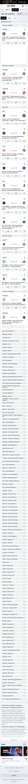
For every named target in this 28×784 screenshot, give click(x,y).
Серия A (5, 240)
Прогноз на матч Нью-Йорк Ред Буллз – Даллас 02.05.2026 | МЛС (13, 154)
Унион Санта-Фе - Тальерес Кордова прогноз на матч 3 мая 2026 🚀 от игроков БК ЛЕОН (12, 79)
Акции (17, 767)
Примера (5, 29)
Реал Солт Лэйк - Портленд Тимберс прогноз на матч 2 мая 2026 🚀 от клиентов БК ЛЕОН (12, 227)
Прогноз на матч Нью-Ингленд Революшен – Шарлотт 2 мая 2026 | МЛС (13, 119)
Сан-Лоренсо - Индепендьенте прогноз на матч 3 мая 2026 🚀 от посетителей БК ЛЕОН (14, 98)
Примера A (5, 295)
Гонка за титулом (7, 758)
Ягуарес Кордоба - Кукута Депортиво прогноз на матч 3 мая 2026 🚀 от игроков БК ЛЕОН (12, 322)
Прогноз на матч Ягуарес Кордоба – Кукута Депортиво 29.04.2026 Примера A (13, 304)
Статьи (21, 767)
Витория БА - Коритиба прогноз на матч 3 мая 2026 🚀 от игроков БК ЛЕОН (14, 283)
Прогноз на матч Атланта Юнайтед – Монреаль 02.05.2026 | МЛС (12, 172)
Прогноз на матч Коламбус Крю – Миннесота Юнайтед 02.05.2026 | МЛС (13, 189)
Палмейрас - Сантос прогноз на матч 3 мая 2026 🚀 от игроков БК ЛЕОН (13, 265)
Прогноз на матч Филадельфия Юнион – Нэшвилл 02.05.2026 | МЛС (13, 137)
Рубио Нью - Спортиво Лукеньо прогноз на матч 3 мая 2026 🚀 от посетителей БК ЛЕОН (14, 38)
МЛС (4, 111)
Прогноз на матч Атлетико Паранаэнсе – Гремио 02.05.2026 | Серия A (13, 248)
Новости (7, 767)
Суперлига (5, 69)
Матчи (10, 771)
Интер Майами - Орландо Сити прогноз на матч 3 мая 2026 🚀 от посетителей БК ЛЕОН (14, 208)
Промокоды (16, 771)
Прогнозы (12, 767)
